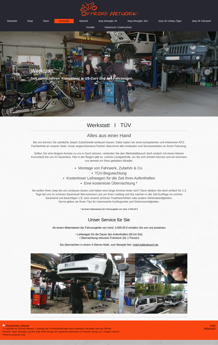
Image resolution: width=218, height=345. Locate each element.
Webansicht (209, 328)
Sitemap (25, 325)
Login (212, 325)
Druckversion (11, 325)
